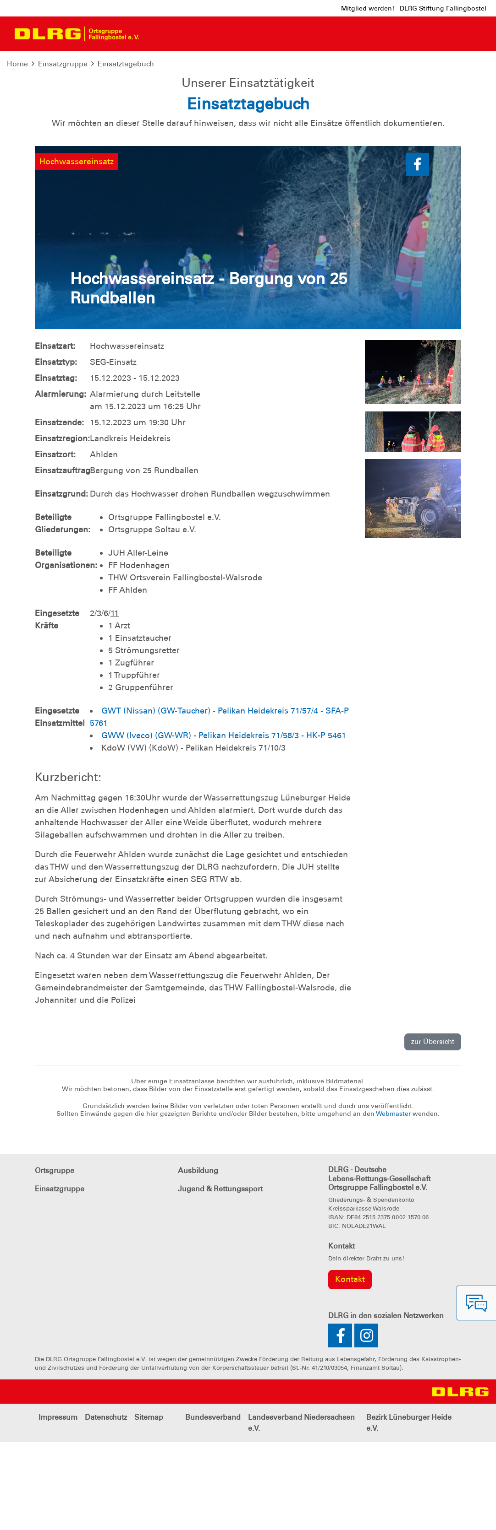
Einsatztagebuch (126, 63)
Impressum (58, 1505)
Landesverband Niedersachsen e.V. (301, 1510)
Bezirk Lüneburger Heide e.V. (409, 1510)
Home (17, 63)
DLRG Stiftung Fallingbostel (443, 8)
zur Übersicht (432, 1130)
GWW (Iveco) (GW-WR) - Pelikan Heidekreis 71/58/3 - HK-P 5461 (223, 823)
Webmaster (394, 1201)
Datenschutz (106, 1505)
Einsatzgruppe (63, 63)
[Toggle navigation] (154, 33)
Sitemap (148, 1505)
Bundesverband (213, 1505)
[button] (417, 252)
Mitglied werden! (367, 8)
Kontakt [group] (350, 1367)
